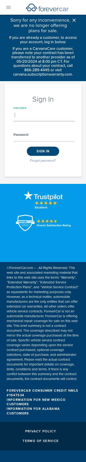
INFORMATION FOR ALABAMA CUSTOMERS (33, 411)
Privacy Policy (40, 431)
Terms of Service (40, 441)
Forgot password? (43, 161)
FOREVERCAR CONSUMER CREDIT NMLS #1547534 (42, 393)
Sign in (43, 151)
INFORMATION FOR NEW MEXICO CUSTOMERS (36, 402)
